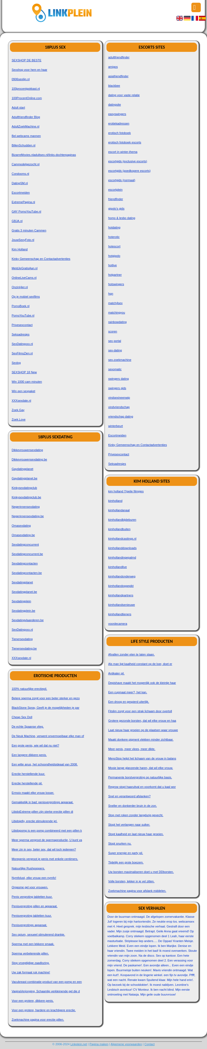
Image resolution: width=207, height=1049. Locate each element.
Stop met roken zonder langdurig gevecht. (135, 815)
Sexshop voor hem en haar (29, 69)
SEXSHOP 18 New (24, 372)
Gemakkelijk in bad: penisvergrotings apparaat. (42, 802)
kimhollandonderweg (121, 576)
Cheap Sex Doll (22, 717)
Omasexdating (21, 525)
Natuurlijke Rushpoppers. (28, 868)
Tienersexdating (22, 639)
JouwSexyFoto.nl (23, 239)
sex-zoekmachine (119, 359)
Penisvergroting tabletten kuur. (32, 915)
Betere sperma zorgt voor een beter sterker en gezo (46, 698)
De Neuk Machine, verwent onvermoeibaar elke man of (48, 736)
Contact (149, 1044)
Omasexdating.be (23, 535)
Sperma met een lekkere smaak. (33, 944)
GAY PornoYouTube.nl (26, 211)
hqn (110, 293)
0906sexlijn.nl (21, 79)
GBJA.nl (17, 221)
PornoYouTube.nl (23, 315)
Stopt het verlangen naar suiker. (129, 824)
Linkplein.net (78, 1044)
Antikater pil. (116, 673)
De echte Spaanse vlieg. (28, 726)
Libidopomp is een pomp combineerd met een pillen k (47, 830)
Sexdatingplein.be (23, 610)
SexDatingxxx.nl (22, 343)
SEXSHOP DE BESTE (26, 60)
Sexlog (16, 362)
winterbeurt (115, 426)
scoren (112, 331)
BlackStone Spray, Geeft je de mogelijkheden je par (45, 707)
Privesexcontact (22, 325)
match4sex (115, 303)
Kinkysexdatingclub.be (26, 497)
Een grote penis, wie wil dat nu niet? (35, 745)
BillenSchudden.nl (23, 145)
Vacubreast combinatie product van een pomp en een (47, 981)
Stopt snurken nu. (119, 843)
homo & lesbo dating (121, 218)
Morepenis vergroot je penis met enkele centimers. (45, 858)
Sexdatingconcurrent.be (27, 554)
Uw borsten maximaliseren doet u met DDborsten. (141, 871)
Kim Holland (19, 249)
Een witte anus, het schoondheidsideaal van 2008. (45, 764)
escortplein (115, 189)
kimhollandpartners (120, 595)
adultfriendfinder (118, 57)
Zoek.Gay (18, 410)
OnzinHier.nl (20, 287)
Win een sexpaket (23, 391)
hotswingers (116, 284)
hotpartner (115, 274)
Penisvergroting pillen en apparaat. (34, 906)
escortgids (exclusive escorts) (127, 161)
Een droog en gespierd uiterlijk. (128, 701)
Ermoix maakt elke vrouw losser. (33, 792)
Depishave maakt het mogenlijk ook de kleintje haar (142, 682)
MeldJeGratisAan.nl (24, 268)
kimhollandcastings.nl (122, 538)
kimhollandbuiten (119, 529)
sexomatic (115, 369)
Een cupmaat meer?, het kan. (127, 692)
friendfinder (115, 199)
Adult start (18, 107)
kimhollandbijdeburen (122, 519)
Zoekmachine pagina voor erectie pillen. (38, 1019)
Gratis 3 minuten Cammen (29, 230)
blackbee (114, 85)
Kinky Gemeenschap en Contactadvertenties (41, 258)
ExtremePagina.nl (23, 202)
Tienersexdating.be (24, 648)
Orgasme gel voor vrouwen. (30, 887)
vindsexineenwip (119, 397)
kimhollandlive (117, 567)
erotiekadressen (118, 123)
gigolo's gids (116, 208)
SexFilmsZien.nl (22, 353)
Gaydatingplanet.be (24, 478)
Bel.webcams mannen (26, 135)
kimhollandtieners (119, 614)
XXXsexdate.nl (21, 400)
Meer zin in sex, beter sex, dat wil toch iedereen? (44, 849)
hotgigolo (114, 255)
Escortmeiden (21, 192)
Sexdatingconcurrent (25, 544)
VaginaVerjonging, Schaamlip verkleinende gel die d (46, 991)
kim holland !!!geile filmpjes (125, 491)
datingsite (114, 104)
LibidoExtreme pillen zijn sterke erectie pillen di (42, 811)
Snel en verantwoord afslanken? (129, 796)
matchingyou (116, 312)
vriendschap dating (120, 416)
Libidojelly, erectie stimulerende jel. (34, 821)
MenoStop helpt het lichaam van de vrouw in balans (142, 758)
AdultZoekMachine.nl (25, 126)
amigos (113, 66)
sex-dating (115, 350)
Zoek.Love (18, 419)
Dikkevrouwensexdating (27, 450)
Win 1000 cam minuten (27, 381)
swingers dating (118, 378)
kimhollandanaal (119, 510)
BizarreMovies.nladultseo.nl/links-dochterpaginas (44, 154)
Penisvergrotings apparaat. (29, 925)
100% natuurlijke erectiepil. (29, 688)
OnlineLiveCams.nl (24, 277)
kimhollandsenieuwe (121, 604)
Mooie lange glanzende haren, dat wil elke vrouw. (140, 767)
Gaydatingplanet (22, 468)
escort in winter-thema (122, 151)
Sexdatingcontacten (25, 563)
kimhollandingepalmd (122, 557)
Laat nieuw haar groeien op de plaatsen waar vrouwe (143, 730)
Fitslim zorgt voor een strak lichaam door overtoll (140, 711)
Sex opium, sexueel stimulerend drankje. (38, 934)
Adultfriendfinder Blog (26, 117)
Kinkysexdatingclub (24, 487)
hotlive (112, 265)
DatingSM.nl (20, 183)
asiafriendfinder (118, 76)
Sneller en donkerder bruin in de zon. (132, 805)
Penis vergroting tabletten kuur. (32, 896)
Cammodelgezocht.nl (25, 164)
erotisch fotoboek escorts (124, 142)
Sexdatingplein (21, 601)
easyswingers (117, 114)
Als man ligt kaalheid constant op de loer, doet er (140, 663)
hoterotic (113, 236)
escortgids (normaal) (121, 180)
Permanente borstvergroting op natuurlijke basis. (140, 777)
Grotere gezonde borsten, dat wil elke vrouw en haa (142, 720)
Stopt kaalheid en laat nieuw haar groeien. (135, 834)
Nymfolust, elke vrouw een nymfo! (34, 877)
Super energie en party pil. (125, 853)
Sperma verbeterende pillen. (30, 953)
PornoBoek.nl (20, 306)
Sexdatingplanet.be (24, 591)
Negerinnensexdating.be (28, 516)
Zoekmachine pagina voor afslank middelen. (137, 890)
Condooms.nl (20, 173)
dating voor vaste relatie (124, 95)
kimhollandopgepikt (120, 585)
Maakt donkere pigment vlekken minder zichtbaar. (140, 739)
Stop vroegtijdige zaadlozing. (31, 962)
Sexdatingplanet (22, 582)
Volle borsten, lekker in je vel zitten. (131, 881)
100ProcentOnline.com (27, 98)
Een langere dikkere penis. (29, 755)
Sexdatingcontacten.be (27, 572)
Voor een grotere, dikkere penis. (33, 1000)
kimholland (115, 500)
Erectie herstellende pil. (27, 783)
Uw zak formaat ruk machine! (31, 972)
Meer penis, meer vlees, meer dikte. (131, 749)
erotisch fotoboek (119, 133)
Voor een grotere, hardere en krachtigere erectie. (44, 1010)
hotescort (114, 246)
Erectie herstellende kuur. (28, 773)
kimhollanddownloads (122, 548)
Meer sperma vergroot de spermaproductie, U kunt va (47, 840)
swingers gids (117, 388)
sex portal (114, 340)
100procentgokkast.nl (26, 88)
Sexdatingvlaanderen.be (28, 620)
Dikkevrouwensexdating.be (29, 459)
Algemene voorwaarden (126, 1044)
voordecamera (117, 623)
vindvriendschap (119, 407)
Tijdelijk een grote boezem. (125, 862)
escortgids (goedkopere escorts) (129, 170)
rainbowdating (117, 322)
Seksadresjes (20, 334)
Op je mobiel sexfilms (26, 296)
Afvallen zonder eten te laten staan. (131, 654)
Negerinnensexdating (26, 506)
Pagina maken (98, 1044)
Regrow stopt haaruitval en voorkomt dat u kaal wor (142, 786)
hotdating (114, 227)
